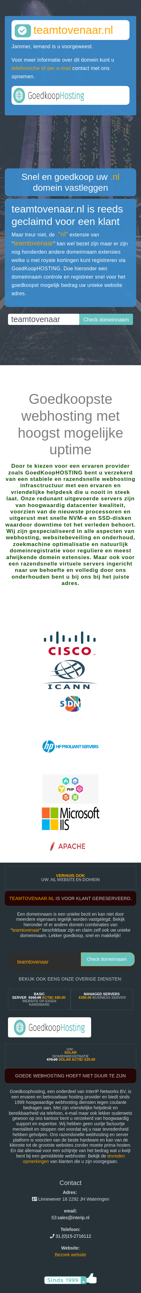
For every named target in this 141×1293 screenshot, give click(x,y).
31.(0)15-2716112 (73, 1236)
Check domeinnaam (107, 959)
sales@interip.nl (74, 1217)
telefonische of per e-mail (41, 68)
